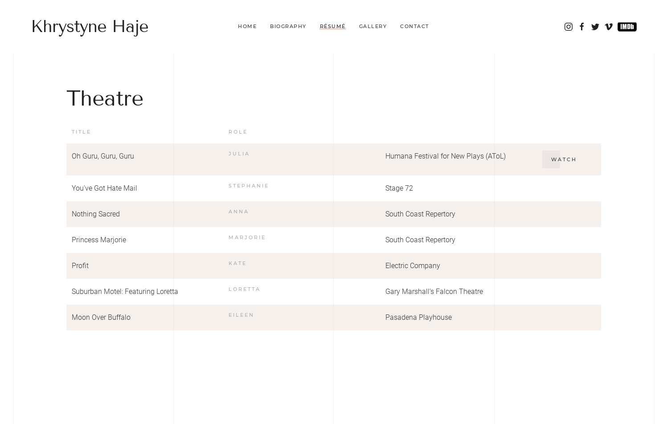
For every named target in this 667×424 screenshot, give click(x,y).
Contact (414, 26)
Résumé (333, 26)
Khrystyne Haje (89, 26)
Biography (288, 26)
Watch (564, 159)
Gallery (373, 26)
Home (247, 26)
